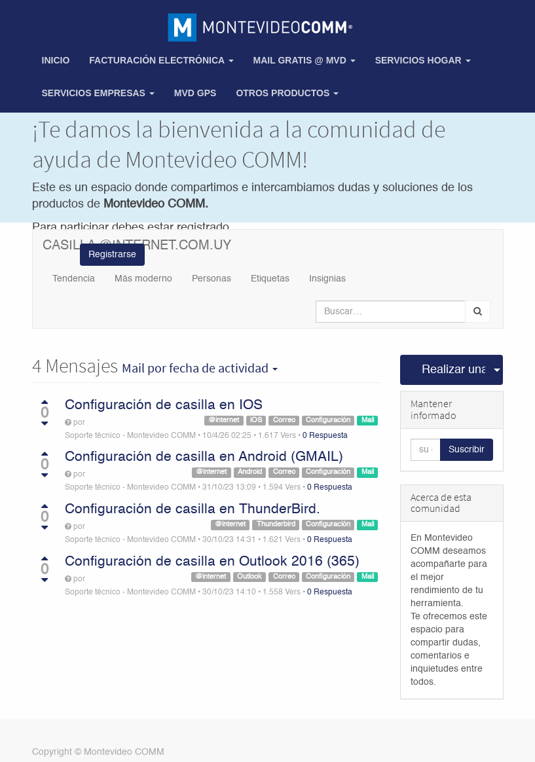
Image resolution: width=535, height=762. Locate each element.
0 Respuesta (325, 436)
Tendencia (73, 278)
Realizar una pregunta (454, 370)
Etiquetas (270, 278)
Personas (211, 278)
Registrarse (112, 254)
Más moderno (143, 278)
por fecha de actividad (200, 368)
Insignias (327, 278)
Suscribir (467, 449)
